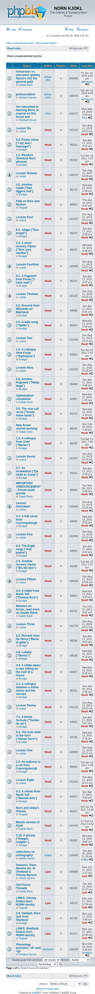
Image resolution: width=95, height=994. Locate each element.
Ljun (48, 871)
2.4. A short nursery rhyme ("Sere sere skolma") (26, 248)
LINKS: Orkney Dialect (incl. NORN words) (26, 901)
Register (25, 29)
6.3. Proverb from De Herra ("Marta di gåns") (28, 639)
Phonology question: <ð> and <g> (28, 948)
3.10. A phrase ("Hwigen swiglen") (25, 839)
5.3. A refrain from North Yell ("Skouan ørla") (28, 795)
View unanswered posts (20, 43)
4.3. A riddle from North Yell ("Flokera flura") (27, 594)
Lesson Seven (25, 456)
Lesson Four (24, 217)
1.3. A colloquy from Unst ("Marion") (26, 442)
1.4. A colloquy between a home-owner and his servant (27, 689)
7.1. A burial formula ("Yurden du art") (27, 720)
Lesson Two (24, 338)
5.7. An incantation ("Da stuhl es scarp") (27, 471)
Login (11, 29)
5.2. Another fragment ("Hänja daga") (27, 382)
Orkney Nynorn (27, 858)
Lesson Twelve (26, 705)
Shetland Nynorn (28, 97)
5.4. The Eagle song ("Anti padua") (25, 549)
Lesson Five (24, 534)
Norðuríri (48, 949)
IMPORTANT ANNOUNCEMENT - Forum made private (28, 488)
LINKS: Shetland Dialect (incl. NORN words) (27, 932)
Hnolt (48, 130)
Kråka (48, 855)
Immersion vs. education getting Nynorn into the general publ (28, 76)
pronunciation (25, 94)
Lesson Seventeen (23, 504)
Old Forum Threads (23, 886)
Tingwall (23, 207)
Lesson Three (25, 624)
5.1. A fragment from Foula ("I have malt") (26, 279)
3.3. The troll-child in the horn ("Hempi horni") (28, 736)
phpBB (35, 992)
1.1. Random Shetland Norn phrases (26, 158)
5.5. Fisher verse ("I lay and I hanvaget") (27, 143)
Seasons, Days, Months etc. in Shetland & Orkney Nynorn (26, 870)
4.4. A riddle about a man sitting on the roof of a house (28, 670)
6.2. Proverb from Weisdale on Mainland (28, 309)
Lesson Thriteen (27, 294)
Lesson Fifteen (26, 579)
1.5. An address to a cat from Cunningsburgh (28, 765)
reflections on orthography (25, 853)
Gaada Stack (26, 85)
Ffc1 (48, 113)
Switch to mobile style (47, 989)
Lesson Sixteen (26, 173)
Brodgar (23, 149)
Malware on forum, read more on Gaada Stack (28, 609)
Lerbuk (22, 131)
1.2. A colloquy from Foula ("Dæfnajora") (26, 353)
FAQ (69, 29)
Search (83, 29)
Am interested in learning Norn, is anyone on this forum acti (27, 111)
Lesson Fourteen (27, 264)
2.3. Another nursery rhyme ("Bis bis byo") (26, 564)
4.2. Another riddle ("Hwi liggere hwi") (24, 188)
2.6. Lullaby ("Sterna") (24, 653)
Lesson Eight (25, 780)
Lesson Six (23, 128)
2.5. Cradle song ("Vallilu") (27, 323)
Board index (14, 48)
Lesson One (24, 750)
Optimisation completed (24, 397)
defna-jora (48, 78)
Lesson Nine (24, 367)
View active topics (46, 43)
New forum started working (26, 427)
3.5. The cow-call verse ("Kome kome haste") (27, 412)
